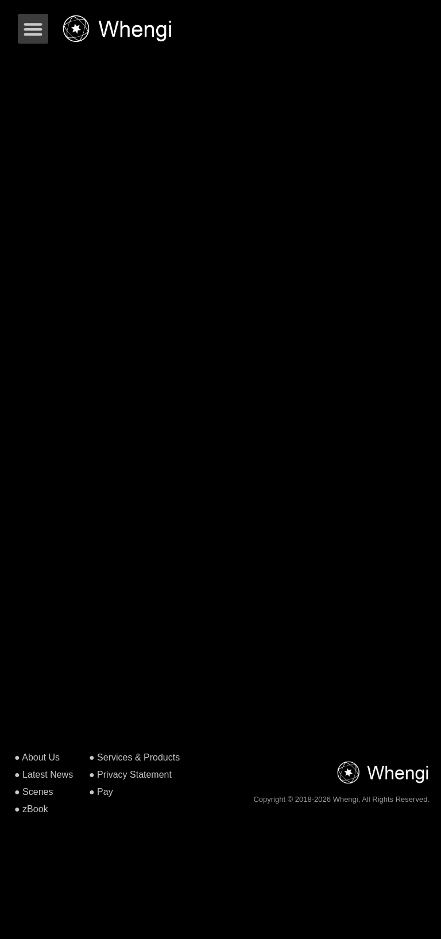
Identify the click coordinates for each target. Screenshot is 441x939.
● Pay (101, 792)
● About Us (37, 757)
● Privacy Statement (130, 774)
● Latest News (43, 774)
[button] (33, 29)
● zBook (31, 809)
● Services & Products (134, 757)
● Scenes (33, 792)
